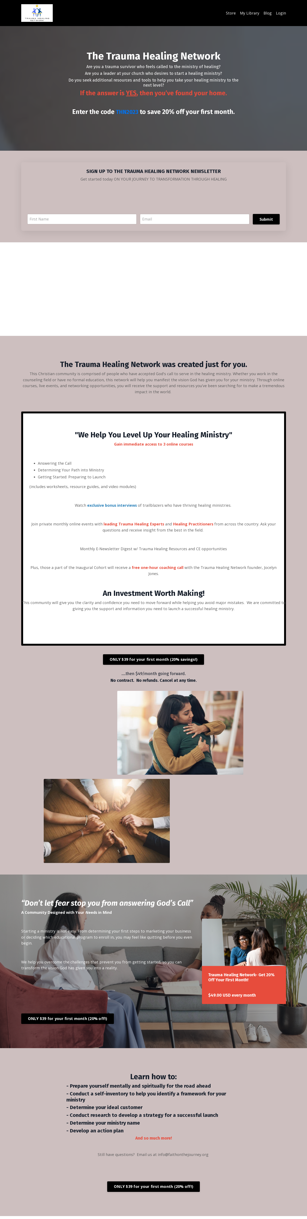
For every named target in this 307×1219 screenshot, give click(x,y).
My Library (249, 13)
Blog (268, 13)
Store (231, 13)
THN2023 (127, 112)
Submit (266, 219)
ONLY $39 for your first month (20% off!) (67, 1021)
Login (281, 13)
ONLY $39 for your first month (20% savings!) (153, 661)
